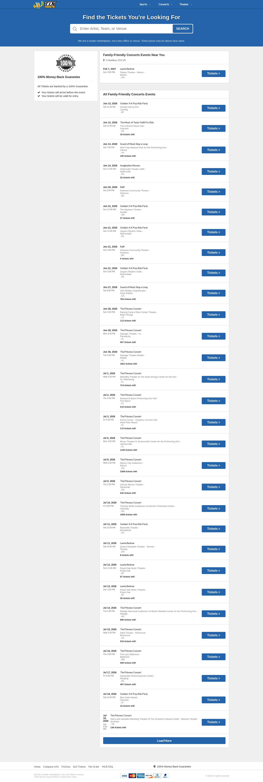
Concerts (165, 4)
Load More (164, 740)
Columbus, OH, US (114, 60)
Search (182, 28)
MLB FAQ (107, 766)
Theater (185, 4)
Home (37, 766)
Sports (145, 4)
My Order (93, 766)
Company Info (51, 766)
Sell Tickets (79, 766)
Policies (65, 766)
